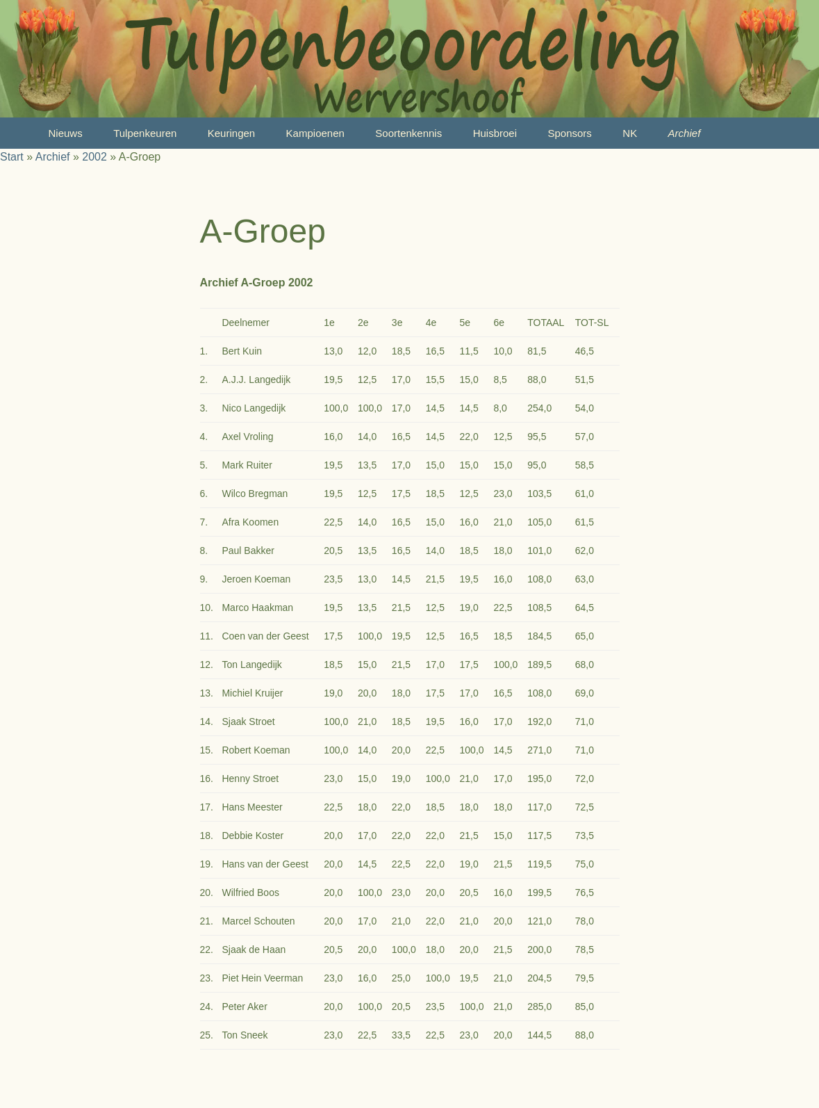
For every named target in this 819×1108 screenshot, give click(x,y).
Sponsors (569, 133)
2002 (94, 157)
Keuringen (231, 133)
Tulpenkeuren (144, 133)
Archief (684, 133)
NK (629, 133)
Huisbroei (495, 133)
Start (12, 157)
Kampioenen (315, 133)
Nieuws (66, 133)
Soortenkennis (408, 133)
